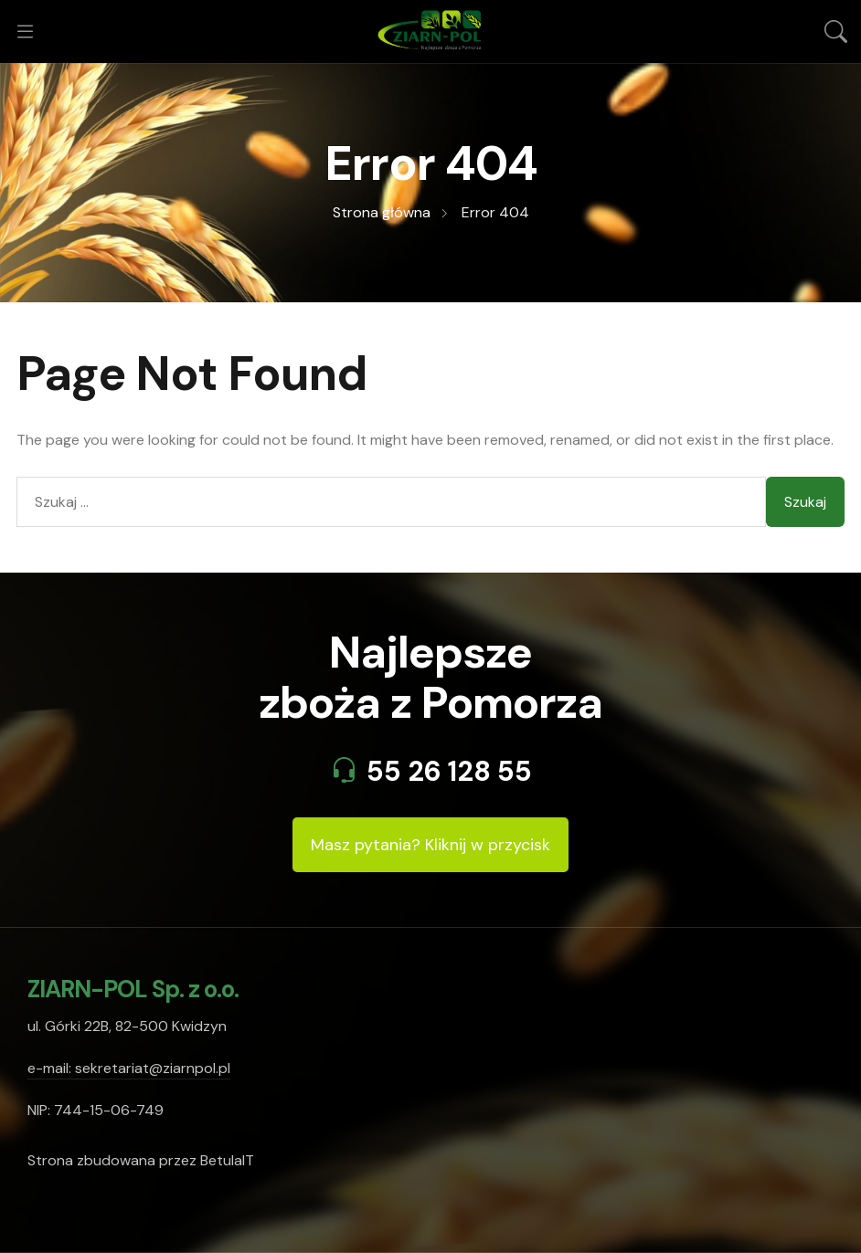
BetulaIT (227, 1160)
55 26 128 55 (449, 771)
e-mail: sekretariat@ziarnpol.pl (128, 1068)
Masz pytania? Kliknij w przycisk (430, 845)
